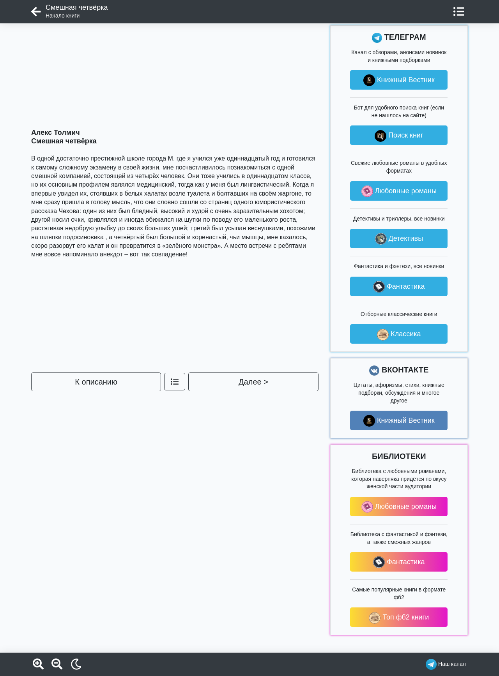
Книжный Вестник (399, 80)
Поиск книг (399, 136)
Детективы (399, 239)
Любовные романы (399, 191)
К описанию (96, 382)
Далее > (253, 382)
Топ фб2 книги (399, 618)
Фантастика (399, 287)
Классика (399, 335)
